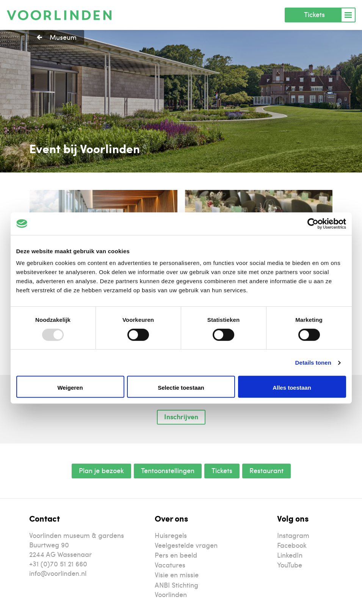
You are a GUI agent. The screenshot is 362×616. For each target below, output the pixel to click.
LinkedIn (289, 555)
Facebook (292, 545)
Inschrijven (181, 417)
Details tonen (313, 362)
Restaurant (266, 470)
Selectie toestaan (181, 387)
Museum (63, 37)
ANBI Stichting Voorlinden (176, 589)
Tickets (314, 14)
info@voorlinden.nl (57, 573)
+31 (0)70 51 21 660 (58, 563)
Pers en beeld (176, 555)
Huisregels (171, 535)
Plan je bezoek (101, 470)
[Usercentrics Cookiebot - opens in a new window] (313, 223)
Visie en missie (177, 574)
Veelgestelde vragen (186, 545)
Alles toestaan (292, 387)
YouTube (289, 564)
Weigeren (70, 387)
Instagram (293, 535)
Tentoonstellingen (167, 470)
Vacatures (170, 564)
